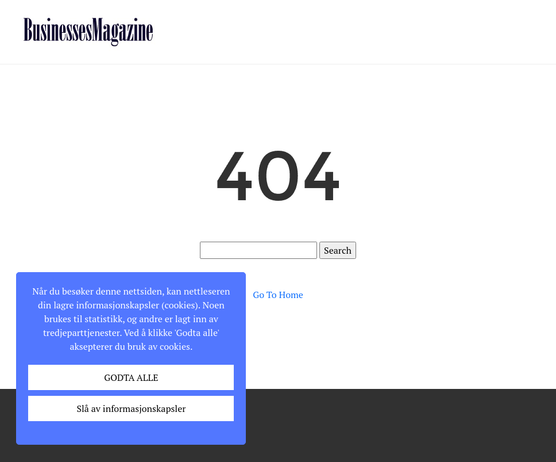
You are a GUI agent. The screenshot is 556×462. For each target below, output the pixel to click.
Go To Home (278, 294)
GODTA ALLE (131, 377)
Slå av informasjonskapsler (131, 408)
